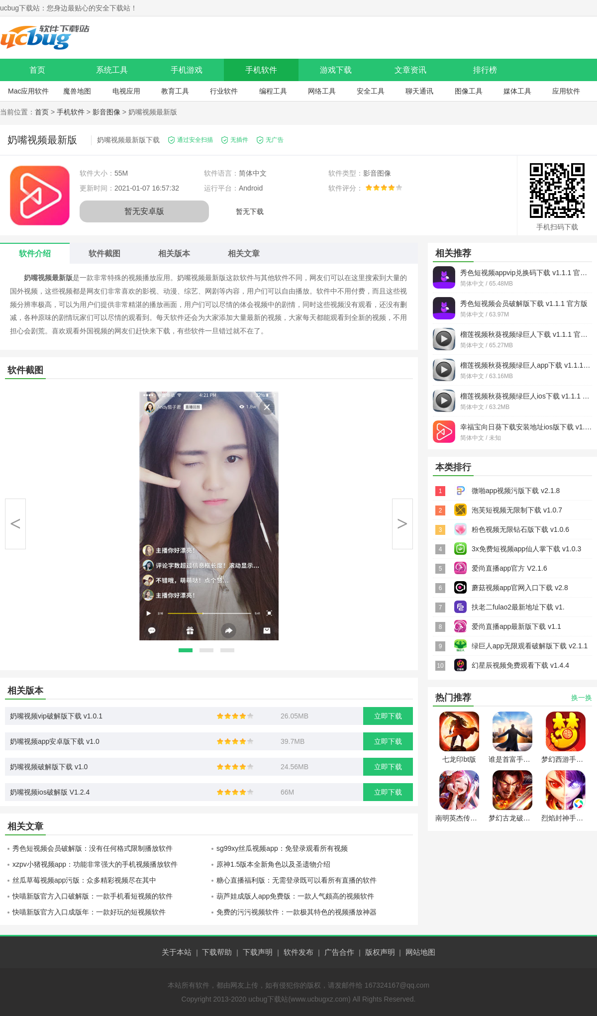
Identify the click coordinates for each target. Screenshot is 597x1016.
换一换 (581, 698)
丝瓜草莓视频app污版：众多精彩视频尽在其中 (84, 880)
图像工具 (469, 91)
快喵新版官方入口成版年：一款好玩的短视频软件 (89, 912)
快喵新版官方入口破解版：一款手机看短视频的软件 (92, 896)
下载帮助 (217, 952)
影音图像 (106, 112)
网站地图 (420, 952)
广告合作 (339, 952)
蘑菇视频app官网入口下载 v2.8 (520, 588)
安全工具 (371, 91)
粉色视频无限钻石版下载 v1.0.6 (520, 529)
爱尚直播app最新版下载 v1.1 (516, 626)
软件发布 (298, 952)
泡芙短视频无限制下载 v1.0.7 (517, 510)
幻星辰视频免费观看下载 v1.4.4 (520, 665)
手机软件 (261, 70)
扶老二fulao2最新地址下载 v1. (518, 607)
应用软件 (566, 91)
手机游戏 (186, 70)
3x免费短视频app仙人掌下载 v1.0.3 (526, 549)
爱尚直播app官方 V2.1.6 (509, 568)
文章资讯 (410, 70)
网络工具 (322, 91)
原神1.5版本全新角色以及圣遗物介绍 (273, 864)
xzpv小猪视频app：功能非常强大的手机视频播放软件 (95, 864)
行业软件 (224, 91)
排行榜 (485, 70)
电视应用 (126, 91)
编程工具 (273, 91)
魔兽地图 (77, 91)
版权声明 (380, 952)
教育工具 (175, 91)
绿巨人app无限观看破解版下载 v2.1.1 (530, 646)
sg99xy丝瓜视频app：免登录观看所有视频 (282, 848)
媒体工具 (517, 91)
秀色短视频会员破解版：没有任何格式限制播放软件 (92, 848)
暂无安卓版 (144, 211)
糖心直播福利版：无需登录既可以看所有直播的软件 (296, 880)
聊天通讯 (419, 91)
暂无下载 (250, 211)
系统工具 (112, 70)
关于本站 (177, 952)
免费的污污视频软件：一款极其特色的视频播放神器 (296, 912)
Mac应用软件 (28, 91)
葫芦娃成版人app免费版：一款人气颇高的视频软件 (295, 896)
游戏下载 (336, 70)
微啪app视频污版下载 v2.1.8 (516, 491)
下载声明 (258, 952)
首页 (37, 70)
